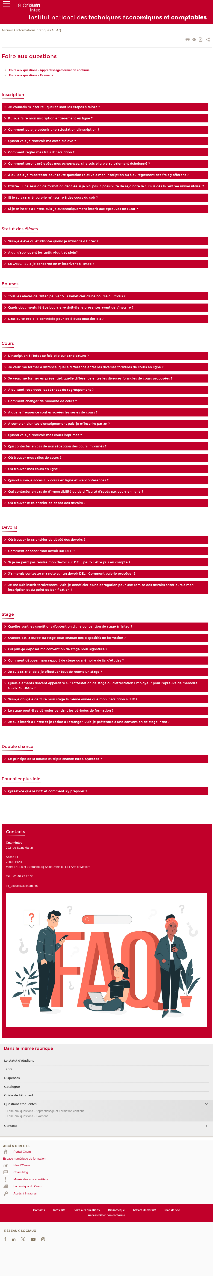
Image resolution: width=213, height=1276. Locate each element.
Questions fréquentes (20, 1104)
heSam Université (144, 1210)
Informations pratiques (33, 30)
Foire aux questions (87, 1210)
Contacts (11, 1126)
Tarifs (8, 1069)
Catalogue (12, 1087)
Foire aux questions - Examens (27, 1116)
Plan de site (172, 1210)
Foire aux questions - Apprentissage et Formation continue (46, 1111)
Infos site (59, 1210)
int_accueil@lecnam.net (22, 885)
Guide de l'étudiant (18, 1095)
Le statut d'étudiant (19, 1061)
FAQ (58, 30)
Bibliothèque (116, 1210)
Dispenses (12, 1078)
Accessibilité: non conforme (106, 1215)
